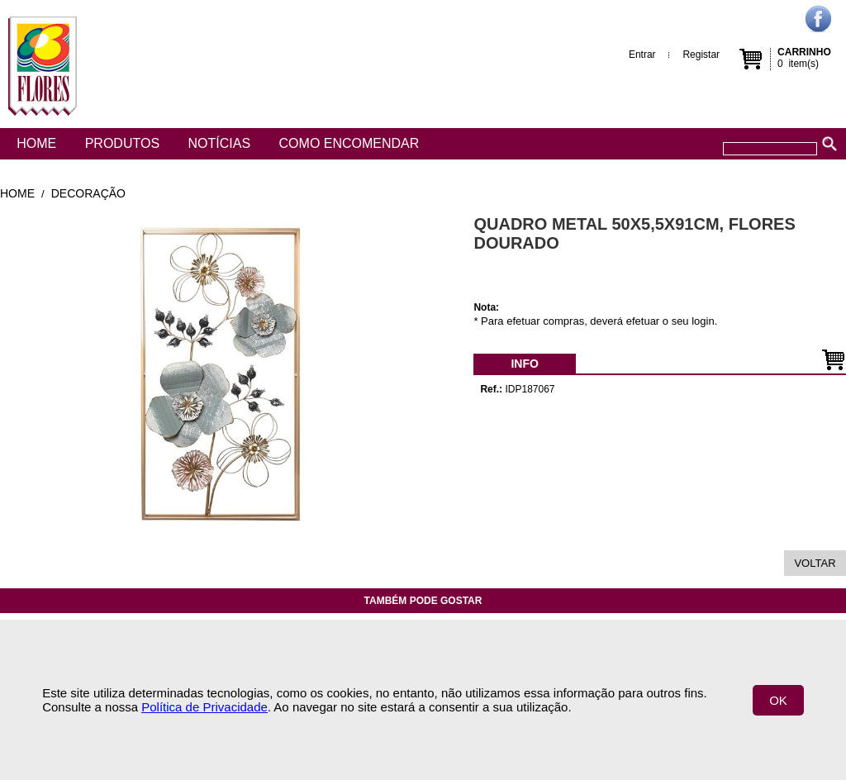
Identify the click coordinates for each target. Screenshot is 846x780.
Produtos (122, 143)
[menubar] (524, 363)
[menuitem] (524, 363)
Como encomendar (349, 143)
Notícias (219, 143)
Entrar (642, 54)
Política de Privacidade (204, 707)
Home (36, 143)
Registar (701, 54)
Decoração (88, 193)
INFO (524, 363)
